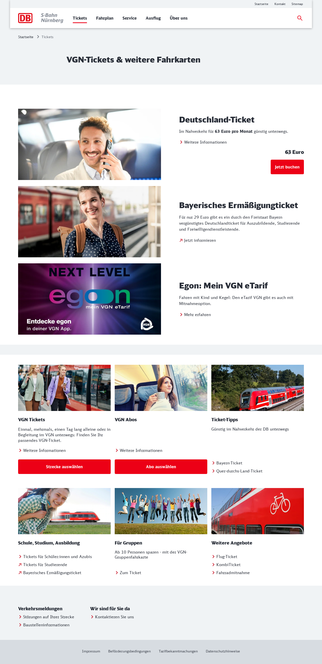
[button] (53, 609)
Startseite (25, 37)
